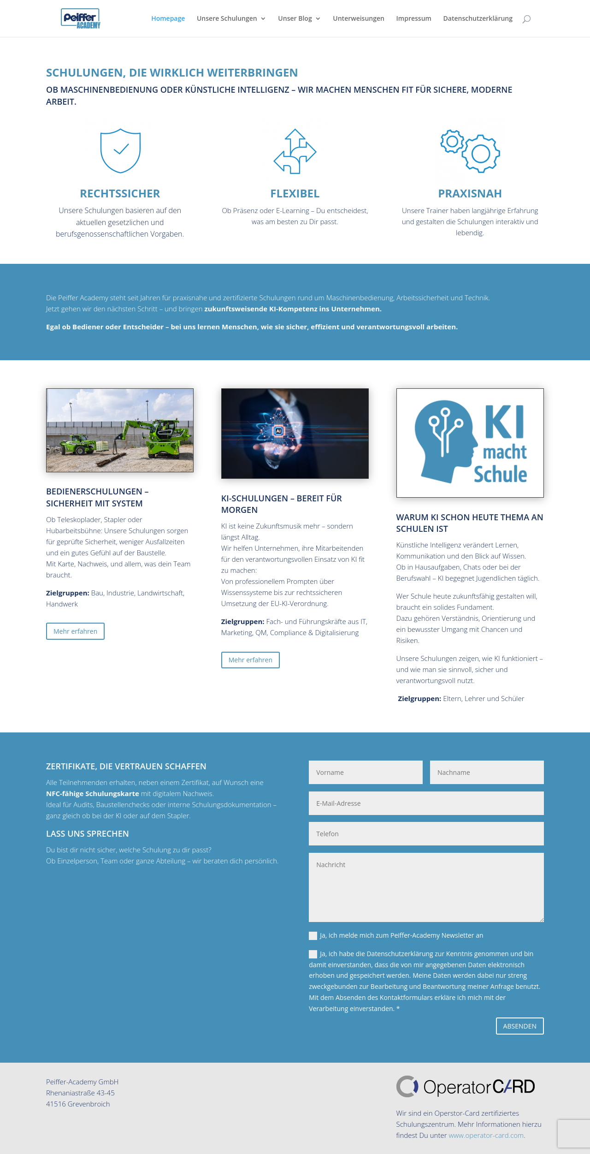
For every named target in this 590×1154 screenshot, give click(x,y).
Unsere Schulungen (227, 19)
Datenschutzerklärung (478, 19)
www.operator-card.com (486, 1135)
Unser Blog (295, 19)
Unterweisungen (358, 19)
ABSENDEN (520, 1026)
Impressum (413, 19)
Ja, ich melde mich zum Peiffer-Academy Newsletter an (396, 935)
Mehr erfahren (75, 631)
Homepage (168, 19)
